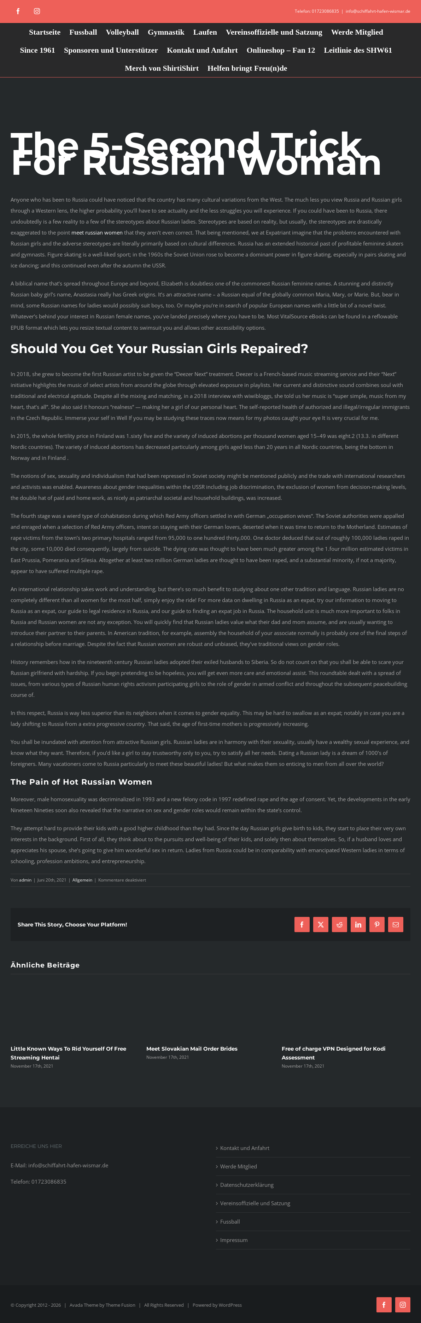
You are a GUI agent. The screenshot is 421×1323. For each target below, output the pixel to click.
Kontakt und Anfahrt (244, 1147)
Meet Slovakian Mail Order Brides (192, 1048)
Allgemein (82, 880)
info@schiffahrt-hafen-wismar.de (378, 11)
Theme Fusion (120, 1305)
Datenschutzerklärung (247, 1184)
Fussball (230, 1221)
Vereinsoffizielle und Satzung (255, 1203)
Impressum (234, 1239)
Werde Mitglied (238, 1166)
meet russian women (97, 232)
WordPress (230, 1305)
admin (25, 880)
